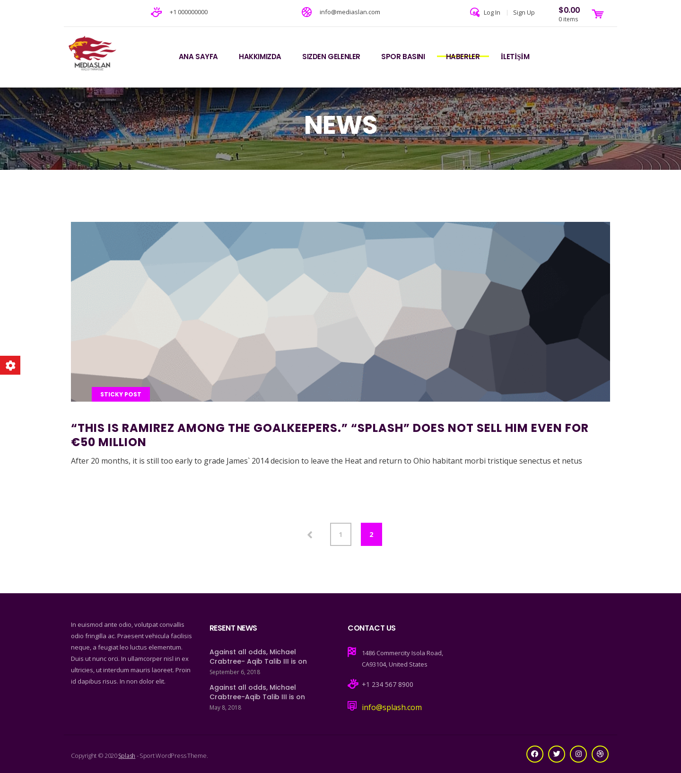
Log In (492, 12)
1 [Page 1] (340, 534)
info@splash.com (392, 707)
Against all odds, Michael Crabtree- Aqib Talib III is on (258, 656)
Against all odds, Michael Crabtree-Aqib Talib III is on (257, 692)
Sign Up (524, 12)
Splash (126, 756)
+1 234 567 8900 (387, 684)
